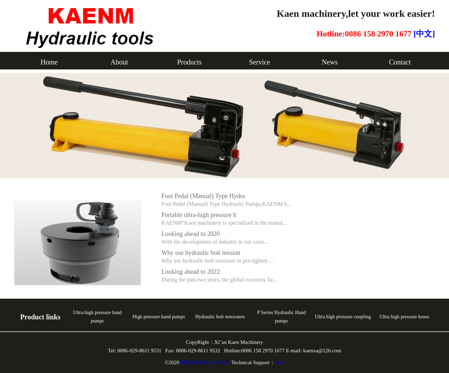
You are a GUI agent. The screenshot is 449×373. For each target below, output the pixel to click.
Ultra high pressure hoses (404, 316)
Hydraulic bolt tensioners (220, 316)
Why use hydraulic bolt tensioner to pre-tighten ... (217, 261)
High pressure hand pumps (159, 316)
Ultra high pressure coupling (343, 316)
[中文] (424, 33)
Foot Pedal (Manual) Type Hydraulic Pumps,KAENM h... (226, 204)
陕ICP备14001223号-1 (206, 362)
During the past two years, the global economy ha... (219, 280)
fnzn (279, 362)
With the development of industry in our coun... (214, 242)
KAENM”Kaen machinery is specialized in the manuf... (224, 223)
